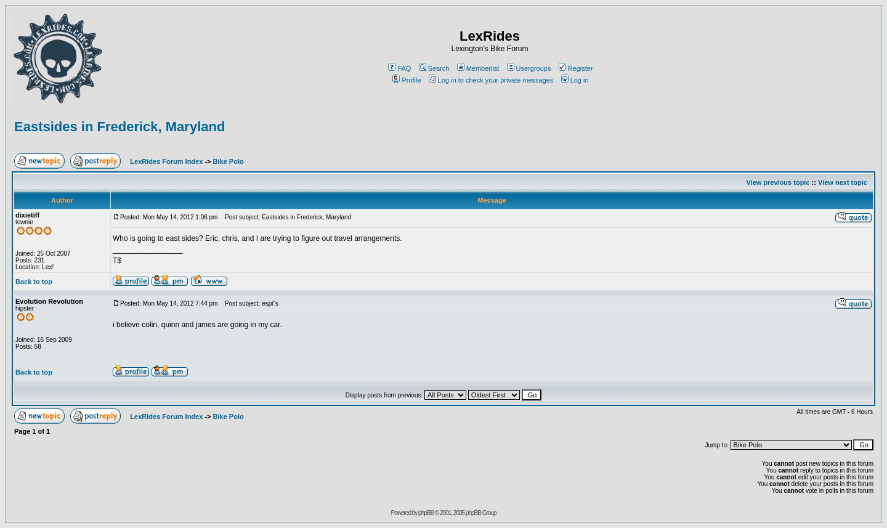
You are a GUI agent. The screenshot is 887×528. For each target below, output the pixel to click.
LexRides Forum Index (166, 161)
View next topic (842, 182)
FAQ (399, 68)
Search (434, 68)
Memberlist (478, 68)
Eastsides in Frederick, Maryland (119, 126)
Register (576, 68)
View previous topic (777, 182)
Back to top (33, 281)
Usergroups (529, 68)
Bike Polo (228, 161)
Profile (406, 80)
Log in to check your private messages (491, 80)
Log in (575, 80)
